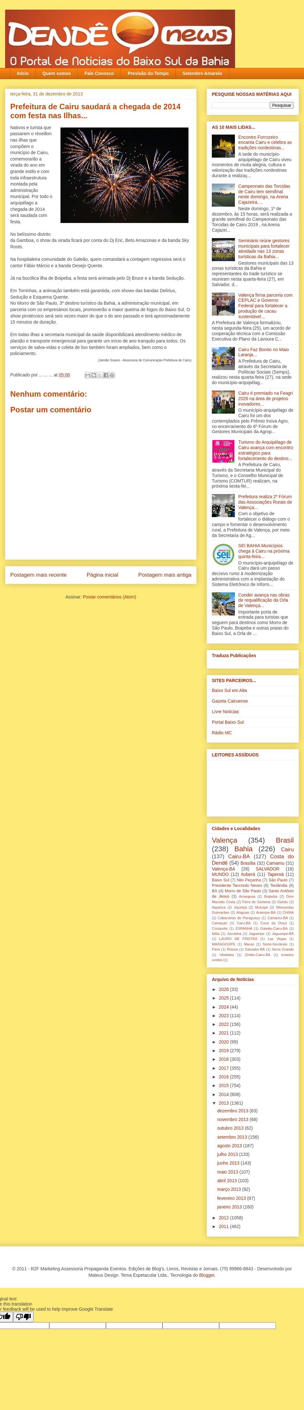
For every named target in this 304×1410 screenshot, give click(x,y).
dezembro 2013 (233, 1110)
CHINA (288, 912)
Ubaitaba (227, 955)
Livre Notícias (225, 711)
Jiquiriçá (240, 907)
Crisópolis (220, 928)
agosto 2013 (230, 1145)
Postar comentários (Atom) (109, 596)
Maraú (249, 944)
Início (23, 73)
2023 (224, 1015)
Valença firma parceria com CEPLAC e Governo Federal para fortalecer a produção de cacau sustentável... (265, 306)
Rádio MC (222, 732)
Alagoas (242, 912)
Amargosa (247, 896)
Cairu (287, 849)
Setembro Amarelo (202, 73)
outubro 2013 (231, 1128)
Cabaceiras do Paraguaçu (239, 918)
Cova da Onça (273, 923)
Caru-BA (244, 923)
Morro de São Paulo (243, 891)
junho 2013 (229, 1163)
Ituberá (248, 874)
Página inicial (102, 575)
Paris (216, 949)
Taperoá (276, 874)
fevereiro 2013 (232, 1198)
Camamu (275, 863)
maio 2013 (228, 1172)
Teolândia (278, 885)
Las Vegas (277, 939)
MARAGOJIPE (223, 944)
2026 (224, 989)
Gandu (282, 902)
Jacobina (234, 934)
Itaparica (219, 907)
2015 (224, 1085)
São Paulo (278, 880)
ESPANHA (244, 928)
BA (214, 891)
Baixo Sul (220, 880)
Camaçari (219, 923)
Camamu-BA (278, 918)
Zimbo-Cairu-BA (257, 955)
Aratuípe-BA (266, 912)
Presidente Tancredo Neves (237, 885)
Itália (216, 934)
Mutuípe (261, 907)
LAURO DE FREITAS (238, 939)
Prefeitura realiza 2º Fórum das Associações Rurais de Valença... (265, 502)
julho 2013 (228, 1154)
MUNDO (220, 874)
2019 (224, 1050)
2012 (224, 1217)
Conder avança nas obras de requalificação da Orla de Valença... (264, 600)
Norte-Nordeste (275, 944)
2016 (224, 1076)
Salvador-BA (255, 949)
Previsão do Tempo (148, 73)
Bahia (243, 849)
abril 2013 (227, 1180)
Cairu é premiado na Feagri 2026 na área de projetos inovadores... (265, 399)
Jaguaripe (257, 934)
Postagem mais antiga (164, 575)
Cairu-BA (239, 856)
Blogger (206, 1275)
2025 (224, 998)
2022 (224, 1024)
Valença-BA (223, 868)
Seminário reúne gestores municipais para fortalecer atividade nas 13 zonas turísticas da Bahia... (264, 248)
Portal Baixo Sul (228, 722)
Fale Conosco (99, 73)
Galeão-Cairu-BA (274, 928)
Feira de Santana (256, 902)
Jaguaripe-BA (283, 934)
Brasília (248, 863)
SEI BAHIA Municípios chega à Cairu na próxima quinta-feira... (264, 551)
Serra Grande (283, 949)
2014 (224, 1094)
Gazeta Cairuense (230, 701)
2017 (224, 1068)
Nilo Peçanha (249, 880)
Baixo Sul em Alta (229, 690)
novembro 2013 (233, 1119)
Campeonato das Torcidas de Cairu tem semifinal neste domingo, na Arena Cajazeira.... (264, 194)
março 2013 (229, 1189)
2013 (224, 1103)
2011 (224, 1226)
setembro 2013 (232, 1137)
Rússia (232, 949)
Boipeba (270, 896)
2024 (224, 1007)
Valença (224, 840)
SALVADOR (267, 868)
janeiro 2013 (230, 1206)
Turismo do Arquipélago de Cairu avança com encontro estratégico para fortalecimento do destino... (265, 450)
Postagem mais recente (38, 575)
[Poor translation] (23, 1317)
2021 (224, 1032)
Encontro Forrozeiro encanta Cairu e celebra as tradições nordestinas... (265, 143)
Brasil (285, 840)
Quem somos (57, 73)
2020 (224, 1041)
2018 (224, 1059)
